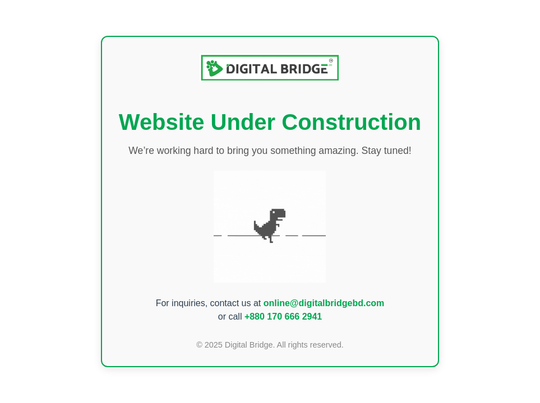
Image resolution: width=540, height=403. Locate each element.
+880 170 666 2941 (283, 316)
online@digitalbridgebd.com (324, 303)
